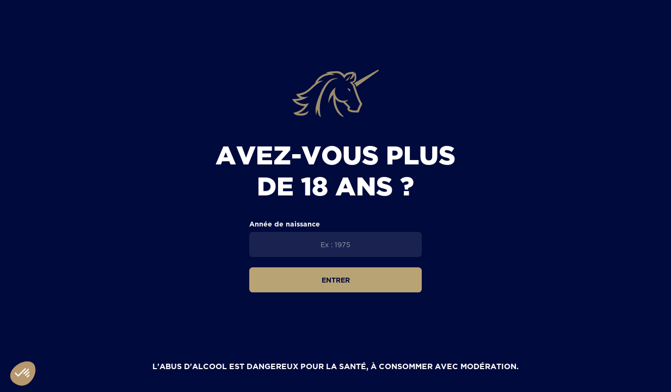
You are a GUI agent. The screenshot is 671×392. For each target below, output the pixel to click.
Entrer (336, 280)
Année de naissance (284, 224)
